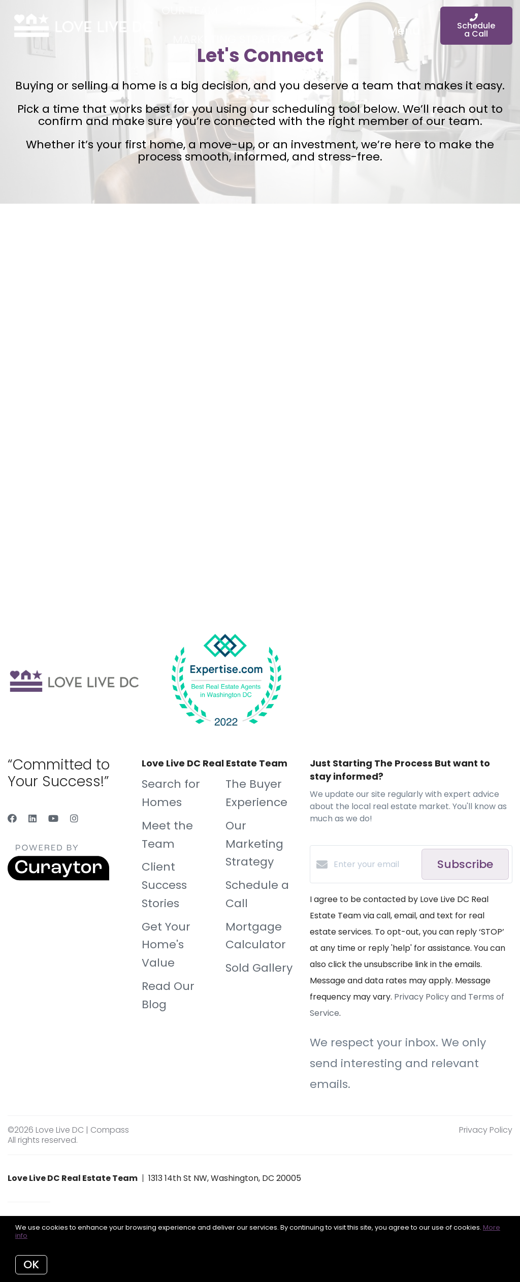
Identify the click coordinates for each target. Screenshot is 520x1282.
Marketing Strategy (232, 39)
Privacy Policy (485, 1130)
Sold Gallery (258, 968)
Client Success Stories (164, 885)
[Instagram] (74, 818)
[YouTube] (53, 818)
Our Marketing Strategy (254, 844)
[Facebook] (12, 818)
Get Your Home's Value (166, 945)
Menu (403, 28)
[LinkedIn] (32, 818)
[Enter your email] (375, 864)
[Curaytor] (58, 878)
